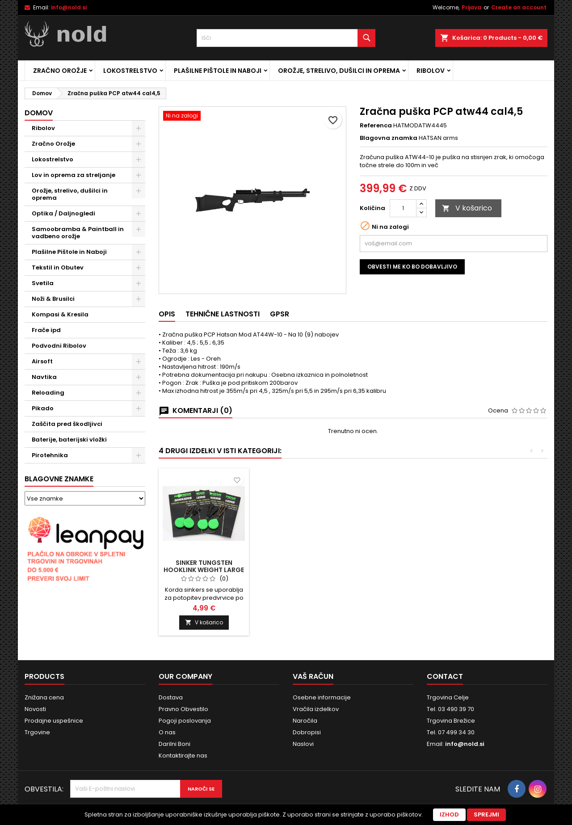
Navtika (44, 377)
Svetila (43, 283)
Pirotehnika (50, 455)
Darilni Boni (174, 744)
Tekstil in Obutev (58, 267)
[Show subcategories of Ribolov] (138, 128)
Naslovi (303, 744)
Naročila (305, 720)
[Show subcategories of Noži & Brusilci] (138, 299)
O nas (167, 732)
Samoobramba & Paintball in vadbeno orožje (78, 232)
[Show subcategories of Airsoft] (138, 361)
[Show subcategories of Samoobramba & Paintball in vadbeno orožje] (138, 229)
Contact (445, 676)
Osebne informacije (322, 697)
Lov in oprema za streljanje (73, 175)
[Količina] (403, 208)
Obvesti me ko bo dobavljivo (412, 266)
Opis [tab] (167, 314)
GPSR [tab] (279, 314)
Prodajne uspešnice (54, 720)
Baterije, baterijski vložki (69, 439)
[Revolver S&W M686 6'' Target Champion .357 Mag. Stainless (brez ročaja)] (303, 478)
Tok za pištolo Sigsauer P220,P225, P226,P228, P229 (203, 569)
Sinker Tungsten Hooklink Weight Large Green (501, 569)
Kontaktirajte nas (183, 755)
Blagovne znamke (59, 479)
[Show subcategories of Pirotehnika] (138, 455)
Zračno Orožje (60, 70)
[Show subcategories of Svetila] (138, 283)
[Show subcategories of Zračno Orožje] (138, 144)
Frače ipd (46, 330)
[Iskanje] (286, 38)
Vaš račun (313, 676)
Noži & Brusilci (53, 299)
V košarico (467, 208)
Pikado (43, 408)
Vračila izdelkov (316, 709)
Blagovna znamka (388, 138)
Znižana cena (44, 697)
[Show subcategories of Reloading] (138, 392)
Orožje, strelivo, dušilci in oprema (339, 70)
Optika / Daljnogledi (63, 213)
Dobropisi (307, 732)
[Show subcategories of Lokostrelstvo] (138, 159)
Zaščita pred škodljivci (67, 424)
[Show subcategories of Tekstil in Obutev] (138, 267)
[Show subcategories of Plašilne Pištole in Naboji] (138, 252)
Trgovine (37, 732)
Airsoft (42, 361)
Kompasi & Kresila (60, 314)
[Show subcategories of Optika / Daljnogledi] (138, 213)
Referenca (376, 126)
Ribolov (430, 70)
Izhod (449, 814)
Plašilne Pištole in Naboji (217, 70)
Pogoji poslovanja (185, 720)
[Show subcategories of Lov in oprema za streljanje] (138, 175)
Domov (39, 113)
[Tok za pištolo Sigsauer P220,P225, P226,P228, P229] (204, 478)
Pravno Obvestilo (183, 709)
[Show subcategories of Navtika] (138, 377)
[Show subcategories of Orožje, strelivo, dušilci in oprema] (138, 190)
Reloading (48, 392)
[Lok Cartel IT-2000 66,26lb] (402, 478)
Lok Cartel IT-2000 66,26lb (402, 566)
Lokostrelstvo (130, 70)
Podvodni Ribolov (59, 345)
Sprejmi (486, 814)
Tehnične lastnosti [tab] (222, 314)
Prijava (471, 7)
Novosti (35, 709)
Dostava (171, 697)
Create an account (519, 7)
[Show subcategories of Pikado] (138, 408)
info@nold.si (69, 7)
